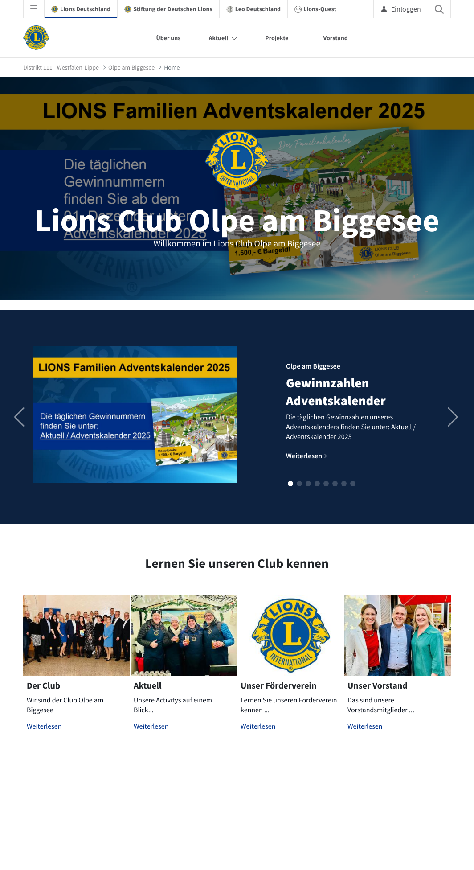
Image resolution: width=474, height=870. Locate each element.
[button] (290, 483)
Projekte (276, 38)
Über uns (168, 38)
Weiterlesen (44, 726)
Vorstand (335, 38)
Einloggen (400, 8)
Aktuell (219, 38)
